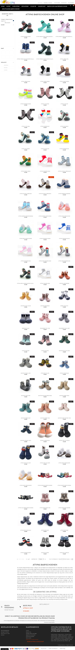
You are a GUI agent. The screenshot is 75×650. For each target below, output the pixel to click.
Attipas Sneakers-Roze (26, 261)
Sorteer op (34, 559)
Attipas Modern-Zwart (26, 36)
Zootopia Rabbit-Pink (45, 418)
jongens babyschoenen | (63, 635)
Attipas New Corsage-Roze (64, 216)
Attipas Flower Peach (45, 440)
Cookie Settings (4, 649)
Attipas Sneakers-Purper (45, 238)
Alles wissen (7, 22)
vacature (57, 2)
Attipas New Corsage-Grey (64, 462)
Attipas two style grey (45, 462)
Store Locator (28, 638)
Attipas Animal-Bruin (64, 81)
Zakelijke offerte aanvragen (31, 633)
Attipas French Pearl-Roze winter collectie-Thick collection (64, 36)
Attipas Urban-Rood (25, 81)
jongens (6, 65)
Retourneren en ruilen (5, 633)
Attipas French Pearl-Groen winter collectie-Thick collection (45, 36)
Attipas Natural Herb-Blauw (64, 171)
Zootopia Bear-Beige (45, 305)
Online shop (62, 648)
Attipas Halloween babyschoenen (25, 507)
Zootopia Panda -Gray (26, 373)
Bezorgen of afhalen (5, 632)
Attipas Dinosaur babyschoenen (45, 485)
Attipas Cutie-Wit (64, 103)
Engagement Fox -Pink (45, 328)
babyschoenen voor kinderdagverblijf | (61, 639)
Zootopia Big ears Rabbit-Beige (45, 395)
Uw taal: (40, 2)
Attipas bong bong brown (64, 507)
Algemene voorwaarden (30, 635)
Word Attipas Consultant (35, 641)
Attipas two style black (64, 440)
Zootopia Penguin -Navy (25, 440)
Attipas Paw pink (45, 350)
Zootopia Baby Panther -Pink (64, 418)
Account (64, 2)
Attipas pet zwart (45, 552)
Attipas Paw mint (25, 350)
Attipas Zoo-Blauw (45, 148)
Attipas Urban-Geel (64, 59)
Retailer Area (28, 632)
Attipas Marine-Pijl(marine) (64, 193)
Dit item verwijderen (13, 20)
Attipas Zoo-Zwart (26, 148)
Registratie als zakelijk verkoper (32, 639)
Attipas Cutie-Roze (45, 103)
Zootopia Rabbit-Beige (64, 395)
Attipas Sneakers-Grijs (45, 283)
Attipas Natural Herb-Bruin (45, 193)
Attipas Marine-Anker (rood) (45, 216)
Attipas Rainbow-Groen (25, 103)
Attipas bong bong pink (45, 507)
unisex (5, 70)
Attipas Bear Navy (45, 530)
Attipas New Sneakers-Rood (45, 261)
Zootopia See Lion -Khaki (64, 350)
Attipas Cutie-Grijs (26, 126)
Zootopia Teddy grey (25, 395)
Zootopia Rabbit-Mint (25, 418)
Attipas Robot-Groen (25, 171)
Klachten (2, 635)
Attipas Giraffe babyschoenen (64, 485)
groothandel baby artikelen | (63, 640)
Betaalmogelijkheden (5, 630)
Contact (27, 630)
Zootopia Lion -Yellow (26, 305)
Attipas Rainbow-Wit (45, 126)
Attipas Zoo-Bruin (64, 126)
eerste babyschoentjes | (63, 637)
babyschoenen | (61, 634)
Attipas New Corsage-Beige (26, 485)
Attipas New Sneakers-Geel (64, 261)
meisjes (5, 67)
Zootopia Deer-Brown (64, 283)
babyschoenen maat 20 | (60, 638)
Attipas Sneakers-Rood (45, 171)
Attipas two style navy (26, 462)
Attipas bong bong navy (25, 530)
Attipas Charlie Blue (64, 373)
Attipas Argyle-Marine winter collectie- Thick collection (26, 283)
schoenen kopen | (68, 634)
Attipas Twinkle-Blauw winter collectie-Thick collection (26, 59)
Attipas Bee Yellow (45, 373)
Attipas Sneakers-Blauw (64, 238)
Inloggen (71, 2)
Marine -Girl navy (64, 305)
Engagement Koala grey (64, 328)
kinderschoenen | (54, 634)
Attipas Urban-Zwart (45, 81)
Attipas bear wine (64, 530)
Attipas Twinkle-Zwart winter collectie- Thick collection (45, 59)
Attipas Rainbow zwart (26, 552)
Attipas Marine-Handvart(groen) (25, 216)
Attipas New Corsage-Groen (25, 238)
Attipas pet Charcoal (64, 552)
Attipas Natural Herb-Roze (26, 193)
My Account (43, 648)
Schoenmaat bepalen (30, 636)
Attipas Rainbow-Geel (64, 148)
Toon (59, 559)
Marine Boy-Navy (25, 328)
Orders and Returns (53, 648)
